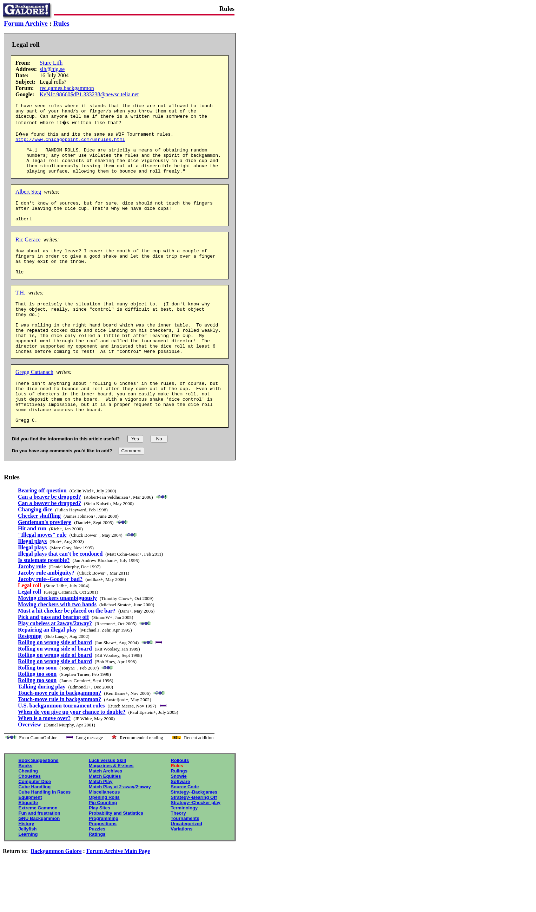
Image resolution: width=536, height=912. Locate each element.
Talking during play (41, 727)
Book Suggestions (38, 800)
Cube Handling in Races (44, 832)
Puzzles (97, 869)
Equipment (30, 837)
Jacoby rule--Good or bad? (50, 619)
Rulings (179, 811)
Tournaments (185, 858)
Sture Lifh (51, 63)
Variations (181, 869)
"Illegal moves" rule (42, 575)
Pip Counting (103, 842)
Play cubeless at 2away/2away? (55, 663)
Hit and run (32, 568)
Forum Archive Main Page (118, 891)
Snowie (179, 816)
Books (25, 805)
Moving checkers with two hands (57, 644)
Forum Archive (26, 23)
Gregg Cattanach (34, 404)
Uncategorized (186, 863)
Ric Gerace (28, 255)
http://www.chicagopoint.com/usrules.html (70, 144)
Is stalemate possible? (44, 600)
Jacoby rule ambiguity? (46, 613)
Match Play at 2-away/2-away (120, 826)
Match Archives (106, 811)
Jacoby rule (32, 606)
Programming (104, 858)
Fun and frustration (39, 853)
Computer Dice (34, 821)
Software (180, 821)
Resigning (30, 676)
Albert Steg (28, 203)
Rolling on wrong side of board (55, 682)
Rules (61, 23)
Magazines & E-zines (111, 805)
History (26, 863)
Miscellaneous (104, 832)
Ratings (97, 874)
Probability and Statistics (116, 853)
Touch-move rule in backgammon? (59, 733)
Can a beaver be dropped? (49, 537)
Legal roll (29, 632)
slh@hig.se (52, 69)
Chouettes (29, 816)
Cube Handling (34, 826)
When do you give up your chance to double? (71, 752)
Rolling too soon (37, 708)
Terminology (184, 847)
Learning (28, 874)
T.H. (20, 314)
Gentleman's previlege (44, 562)
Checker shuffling (39, 556)
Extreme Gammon (37, 847)
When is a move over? (44, 758)
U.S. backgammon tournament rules (61, 746)
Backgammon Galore (56, 891)
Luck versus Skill (107, 800)
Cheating (28, 811)
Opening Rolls (104, 837)
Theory (178, 853)
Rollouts (180, 800)
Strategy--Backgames (194, 832)
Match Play (101, 821)
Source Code (185, 826)
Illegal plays (32, 581)
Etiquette (28, 842)
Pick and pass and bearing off (53, 657)
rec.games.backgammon (67, 88)
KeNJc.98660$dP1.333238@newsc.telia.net (89, 94)
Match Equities (105, 816)
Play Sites (99, 847)
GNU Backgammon (39, 858)
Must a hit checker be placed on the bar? (66, 651)
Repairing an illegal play (47, 670)
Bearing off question (42, 530)
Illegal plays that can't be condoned (60, 594)
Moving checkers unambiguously (57, 638)
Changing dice (35, 549)
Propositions (103, 863)
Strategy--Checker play (195, 842)
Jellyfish (27, 869)
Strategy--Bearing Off (194, 837)
